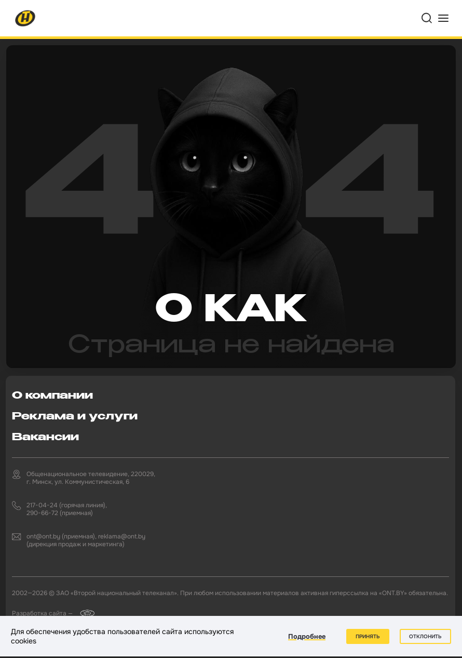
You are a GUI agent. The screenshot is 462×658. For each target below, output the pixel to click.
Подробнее (306, 636)
